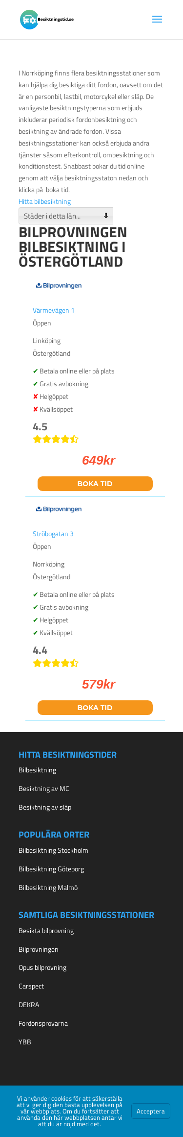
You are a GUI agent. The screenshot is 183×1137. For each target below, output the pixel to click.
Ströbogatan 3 (53, 533)
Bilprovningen (39, 949)
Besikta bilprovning (46, 930)
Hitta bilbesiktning (45, 201)
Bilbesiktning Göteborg (51, 869)
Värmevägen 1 (54, 310)
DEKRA (29, 1004)
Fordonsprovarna (43, 1023)
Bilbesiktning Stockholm (53, 850)
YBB (25, 1042)
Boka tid (95, 483)
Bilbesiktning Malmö (48, 887)
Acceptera (151, 1111)
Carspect (31, 986)
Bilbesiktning (37, 770)
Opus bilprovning (42, 967)
